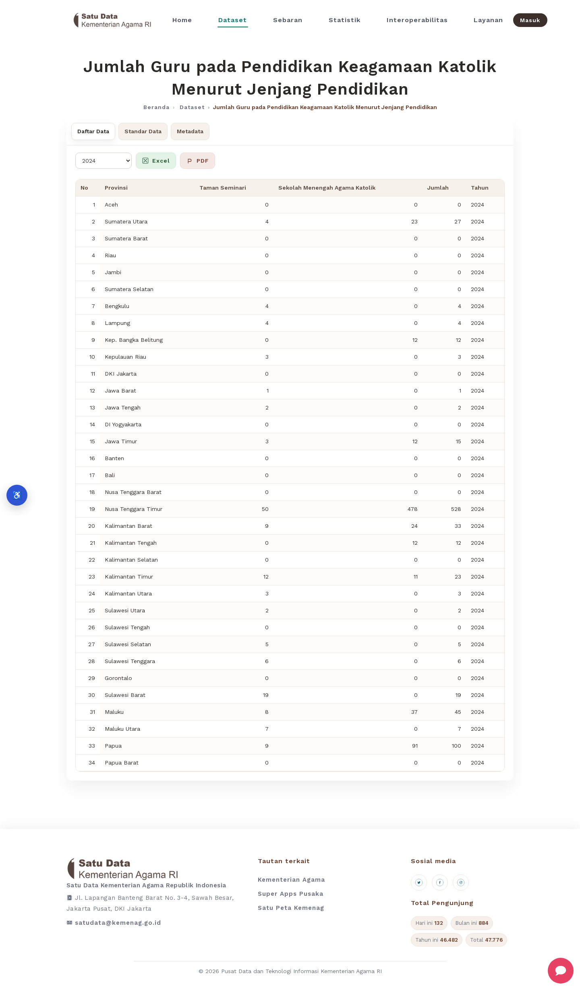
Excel (156, 160)
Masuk (530, 20)
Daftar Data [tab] (93, 131)
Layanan (488, 20)
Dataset (232, 20)
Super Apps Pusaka (290, 893)
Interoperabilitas (417, 20)
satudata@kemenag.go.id (118, 922)
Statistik (344, 20)
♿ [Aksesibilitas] (17, 495)
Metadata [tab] (190, 131)
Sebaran (287, 20)
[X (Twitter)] (419, 882)
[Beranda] (112, 20)
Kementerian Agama (291, 879)
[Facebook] (440, 882)
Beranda (156, 107)
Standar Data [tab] (143, 131)
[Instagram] (461, 882)
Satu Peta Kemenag (291, 907)
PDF (197, 160)
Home (182, 20)
